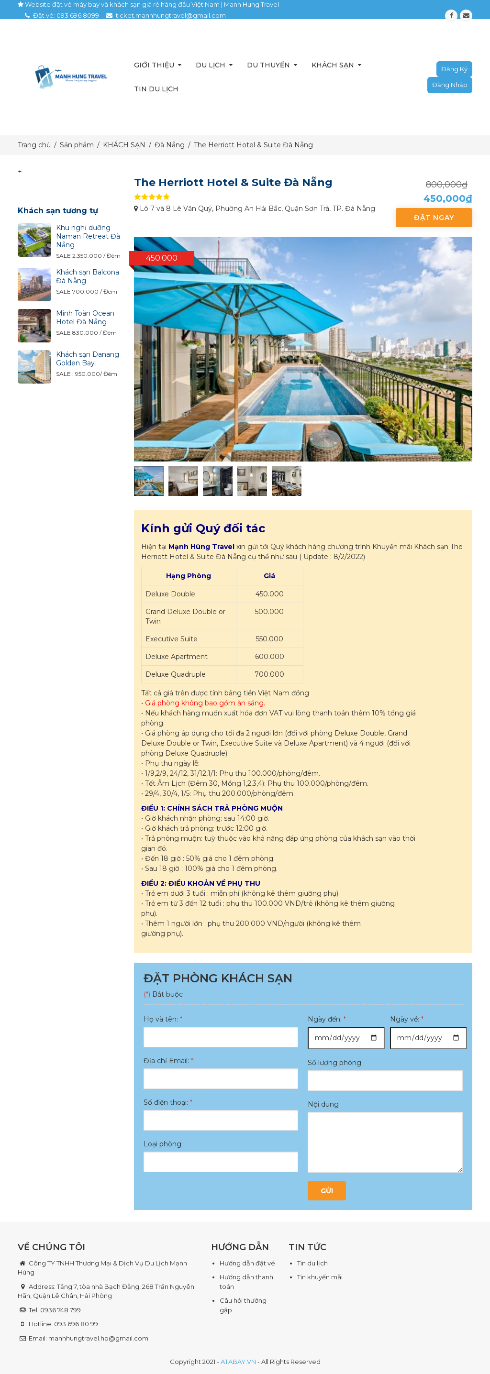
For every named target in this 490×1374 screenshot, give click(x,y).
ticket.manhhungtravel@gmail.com (171, 15)
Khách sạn (333, 65)
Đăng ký (454, 69)
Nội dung (323, 1104)
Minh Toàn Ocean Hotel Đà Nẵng (85, 317)
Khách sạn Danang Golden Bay (87, 358)
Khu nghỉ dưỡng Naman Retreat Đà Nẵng (88, 236)
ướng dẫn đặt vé (249, 1263)
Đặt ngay (434, 217)
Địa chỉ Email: (168, 1060)
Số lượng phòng (334, 1062)
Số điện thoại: (168, 1102)
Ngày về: (406, 1019)
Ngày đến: (327, 1019)
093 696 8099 (77, 15)
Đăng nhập (450, 84)
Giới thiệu (154, 65)
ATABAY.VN (238, 1361)
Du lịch (210, 65)
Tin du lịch (156, 89)
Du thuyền (268, 65)
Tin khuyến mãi (320, 1277)
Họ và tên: (163, 1019)
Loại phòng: (163, 1144)
